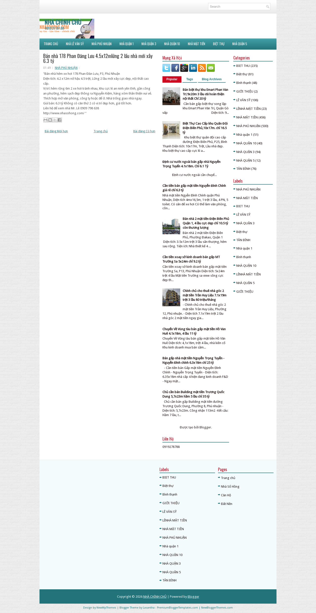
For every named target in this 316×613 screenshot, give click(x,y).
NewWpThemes (106, 607)
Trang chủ (101, 131)
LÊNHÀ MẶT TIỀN (248, 109)
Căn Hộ (226, 495)
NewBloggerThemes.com (217, 607)
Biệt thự (241, 74)
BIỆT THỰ (218, 43)
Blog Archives (212, 79)
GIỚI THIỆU (244, 91)
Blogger (205, 427)
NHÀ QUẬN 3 (148, 43)
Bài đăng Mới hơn (56, 131)
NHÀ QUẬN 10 (172, 43)
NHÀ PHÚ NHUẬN (102, 43)
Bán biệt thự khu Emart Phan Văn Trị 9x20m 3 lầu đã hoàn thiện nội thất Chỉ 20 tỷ (205, 94)
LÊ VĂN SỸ (243, 100)
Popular (172, 79)
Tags (189, 79)
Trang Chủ (51, 43)
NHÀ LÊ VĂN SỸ (75, 43)
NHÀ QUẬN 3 (245, 152)
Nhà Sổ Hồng (230, 486)
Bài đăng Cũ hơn (144, 131)
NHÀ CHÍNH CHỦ (62, 22)
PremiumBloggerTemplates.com (177, 607)
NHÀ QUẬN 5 (239, 43)
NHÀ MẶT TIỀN (196, 43)
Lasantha (149, 607)
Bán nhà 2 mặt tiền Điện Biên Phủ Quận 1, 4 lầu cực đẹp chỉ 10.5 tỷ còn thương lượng (206, 223)
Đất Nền (226, 504)
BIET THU (243, 66)
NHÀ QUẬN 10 (246, 143)
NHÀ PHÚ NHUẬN (66, 68)
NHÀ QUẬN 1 (126, 43)
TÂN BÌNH (243, 169)
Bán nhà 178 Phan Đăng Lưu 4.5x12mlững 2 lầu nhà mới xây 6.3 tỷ (98, 58)
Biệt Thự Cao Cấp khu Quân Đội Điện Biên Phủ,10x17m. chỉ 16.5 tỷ (205, 128)
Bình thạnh (243, 83)
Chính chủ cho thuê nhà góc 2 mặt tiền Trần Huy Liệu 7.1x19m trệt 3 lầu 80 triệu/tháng (204, 295)
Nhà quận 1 (244, 134)
